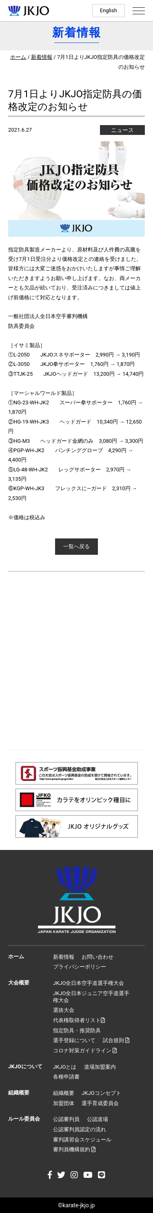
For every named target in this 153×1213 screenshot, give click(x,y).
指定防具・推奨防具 (77, 1030)
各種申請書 (66, 1077)
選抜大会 (63, 1010)
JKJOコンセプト (101, 1093)
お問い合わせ (97, 957)
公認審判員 (66, 1119)
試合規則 (116, 1040)
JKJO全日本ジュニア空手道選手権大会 (91, 996)
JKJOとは (64, 1067)
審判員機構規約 (74, 1149)
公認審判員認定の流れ (79, 1129)
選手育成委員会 (100, 1103)
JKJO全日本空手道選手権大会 (88, 983)
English (108, 10)
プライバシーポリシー (79, 967)
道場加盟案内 (100, 1067)
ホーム (18, 57)
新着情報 (41, 57)
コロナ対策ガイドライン (85, 1050)
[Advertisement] (76, 660)
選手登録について (74, 1040)
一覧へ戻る (76, 546)
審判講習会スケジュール (82, 1140)
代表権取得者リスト (79, 1020)
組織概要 (63, 1093)
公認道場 (97, 1119)
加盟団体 (63, 1103)
